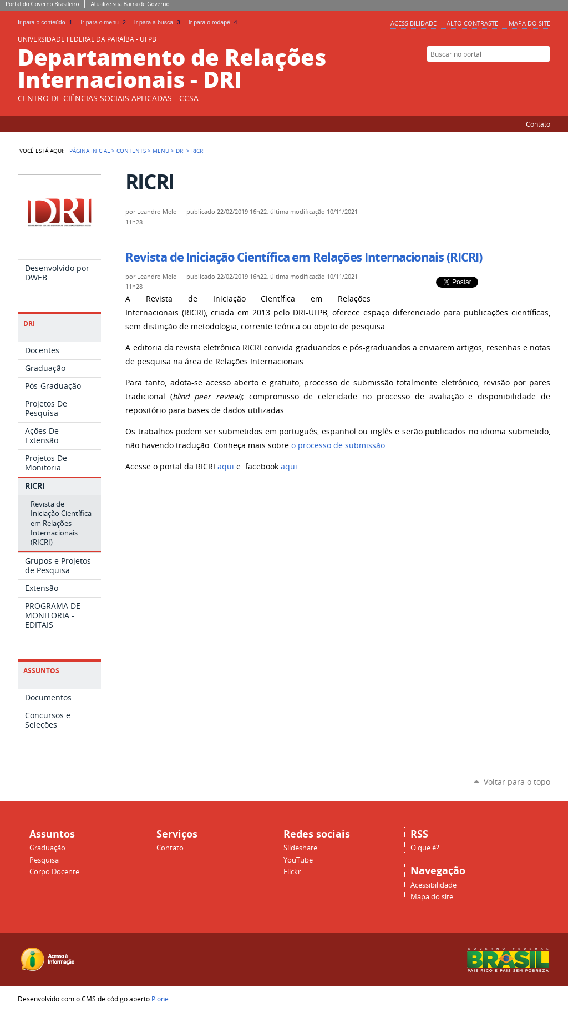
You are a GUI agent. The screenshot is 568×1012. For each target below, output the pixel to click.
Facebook (530, 75)
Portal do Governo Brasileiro (42, 4)
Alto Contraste (472, 23)
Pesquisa (44, 860)
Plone (160, 998)
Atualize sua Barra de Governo (129, 4)
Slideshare (517, 75)
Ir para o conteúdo (47, 22)
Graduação (47, 848)
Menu (161, 150)
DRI (180, 150)
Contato (538, 123)
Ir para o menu (104, 22)
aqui (226, 467)
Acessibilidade (413, 23)
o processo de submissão (338, 445)
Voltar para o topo (517, 781)
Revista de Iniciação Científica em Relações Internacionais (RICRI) (303, 257)
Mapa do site (529, 23)
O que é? (424, 848)
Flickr (544, 75)
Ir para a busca (159, 22)
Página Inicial (89, 150)
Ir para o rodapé (214, 22)
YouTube (298, 860)
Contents (131, 150)
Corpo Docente (54, 871)
